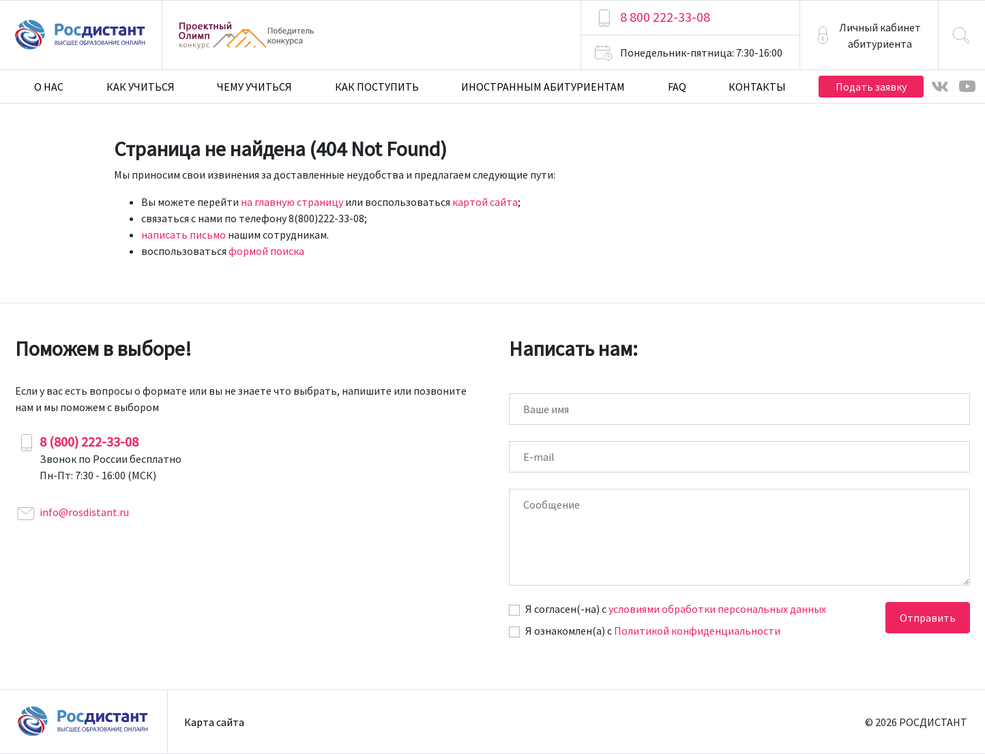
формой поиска (266, 251)
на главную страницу (292, 202)
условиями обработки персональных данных (717, 609)
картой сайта (485, 202)
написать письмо (183, 234)
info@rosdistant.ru (84, 512)
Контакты (757, 86)
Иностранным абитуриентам (543, 86)
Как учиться (140, 86)
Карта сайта (214, 722)
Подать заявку (871, 86)
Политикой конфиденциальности (697, 630)
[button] (869, 35)
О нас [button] (48, 86)
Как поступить (377, 86)
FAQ (677, 86)
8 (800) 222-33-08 (89, 441)
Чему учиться (254, 86)
